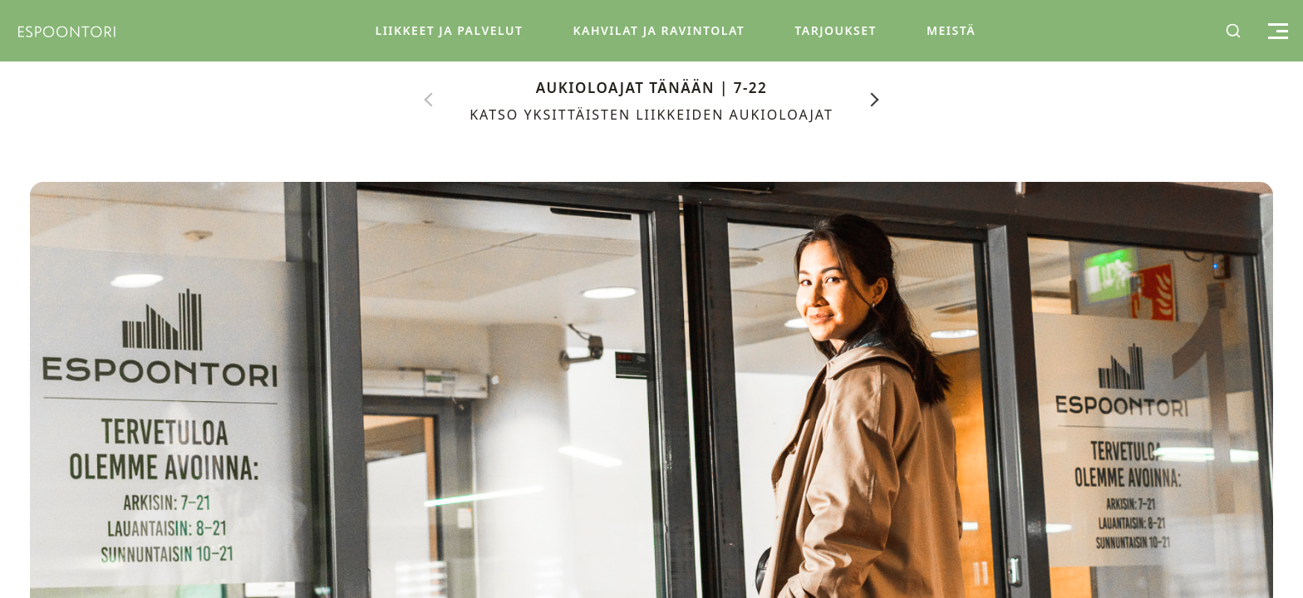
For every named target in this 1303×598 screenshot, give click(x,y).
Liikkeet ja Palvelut (449, 30)
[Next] (875, 99)
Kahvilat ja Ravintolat (659, 30)
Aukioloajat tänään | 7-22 (652, 87)
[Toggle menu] (1276, 31)
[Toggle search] (1233, 31)
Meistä (951, 30)
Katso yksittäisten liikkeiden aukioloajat (651, 114)
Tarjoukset (835, 30)
